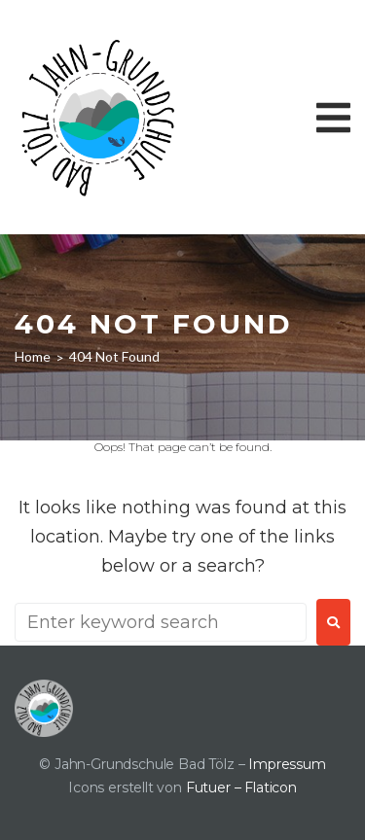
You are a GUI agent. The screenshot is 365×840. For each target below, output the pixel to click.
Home (33, 356)
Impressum (286, 764)
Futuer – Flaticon (241, 787)
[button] (333, 117)
